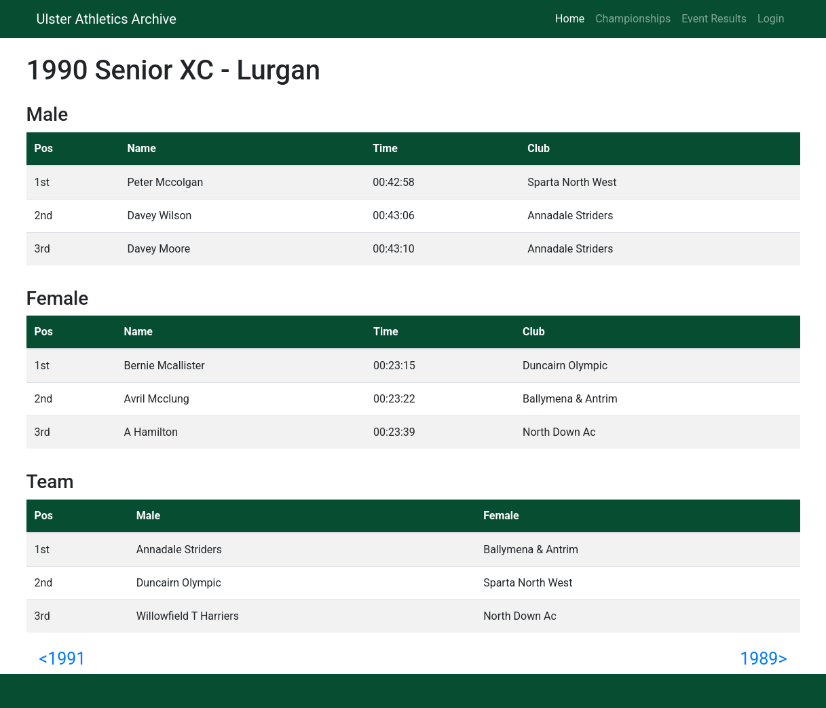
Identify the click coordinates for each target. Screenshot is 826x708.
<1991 (62, 659)
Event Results (714, 18)
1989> (763, 659)
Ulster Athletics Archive (106, 19)
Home (572, 18)
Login (770, 18)
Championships (633, 18)
